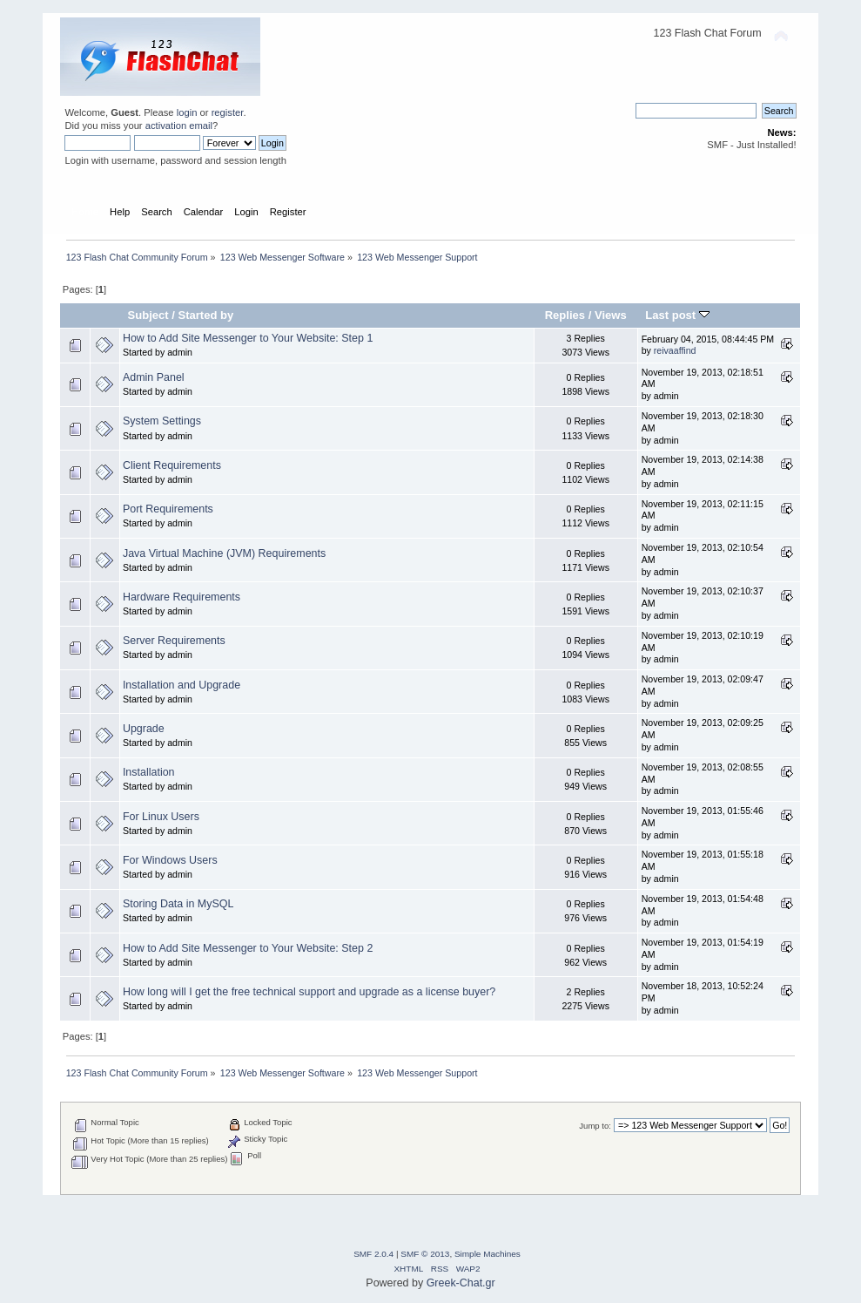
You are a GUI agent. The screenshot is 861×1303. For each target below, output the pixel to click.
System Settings (162, 421)
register (228, 112)
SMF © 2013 (424, 1254)
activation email (178, 125)
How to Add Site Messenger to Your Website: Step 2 (248, 948)
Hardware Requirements (181, 597)
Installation (149, 772)
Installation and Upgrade (181, 685)
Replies (565, 315)
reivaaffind (675, 350)
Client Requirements (172, 465)
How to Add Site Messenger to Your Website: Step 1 (248, 338)
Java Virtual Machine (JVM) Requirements (224, 553)
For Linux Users (161, 817)
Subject (148, 315)
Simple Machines (487, 1254)
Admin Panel (154, 377)
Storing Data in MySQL (178, 904)
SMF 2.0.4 (373, 1254)
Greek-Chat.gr (461, 1283)
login (187, 112)
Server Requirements (174, 641)
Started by (205, 315)
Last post (677, 315)
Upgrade (144, 729)
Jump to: (595, 1125)
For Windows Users (170, 860)
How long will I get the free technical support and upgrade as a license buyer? (309, 992)
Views (611, 315)
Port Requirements (168, 509)
